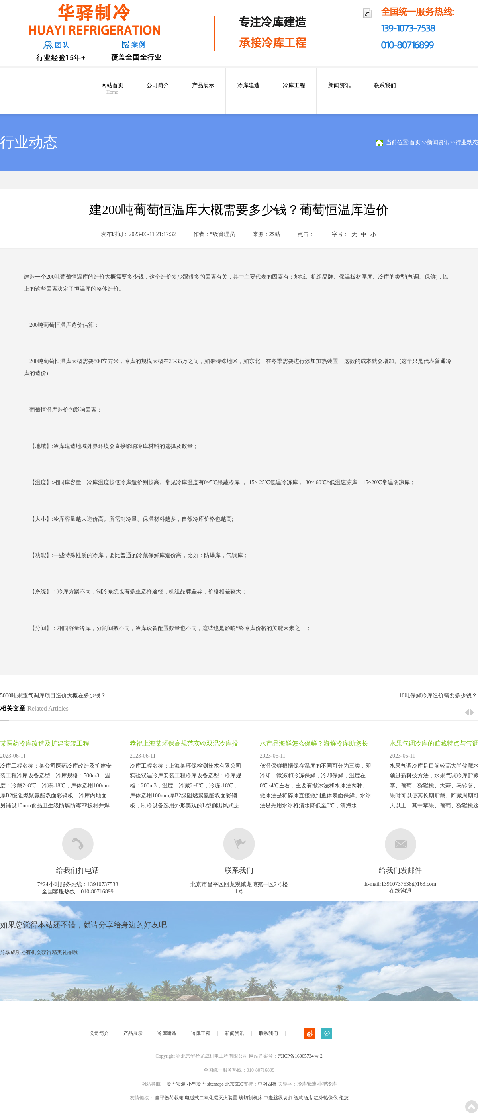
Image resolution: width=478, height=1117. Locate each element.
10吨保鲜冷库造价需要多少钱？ (438, 696)
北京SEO (234, 1084)
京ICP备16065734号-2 (300, 1056)
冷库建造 (248, 85)
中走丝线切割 (278, 1098)
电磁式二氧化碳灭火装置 (211, 1098)
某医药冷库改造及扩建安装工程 (44, 743)
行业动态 (467, 142)
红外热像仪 (326, 1098)
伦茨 (344, 1098)
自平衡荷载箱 (169, 1098)
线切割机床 (251, 1098)
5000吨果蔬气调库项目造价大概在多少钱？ (53, 696)
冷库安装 (176, 1084)
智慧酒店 (303, 1098)
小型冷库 (196, 1084)
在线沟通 (400, 891)
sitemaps (215, 1084)
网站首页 (112, 88)
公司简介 (158, 85)
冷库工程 (294, 85)
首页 (415, 142)
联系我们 (385, 85)
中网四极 (267, 1084)
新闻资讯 (339, 85)
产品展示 (203, 85)
